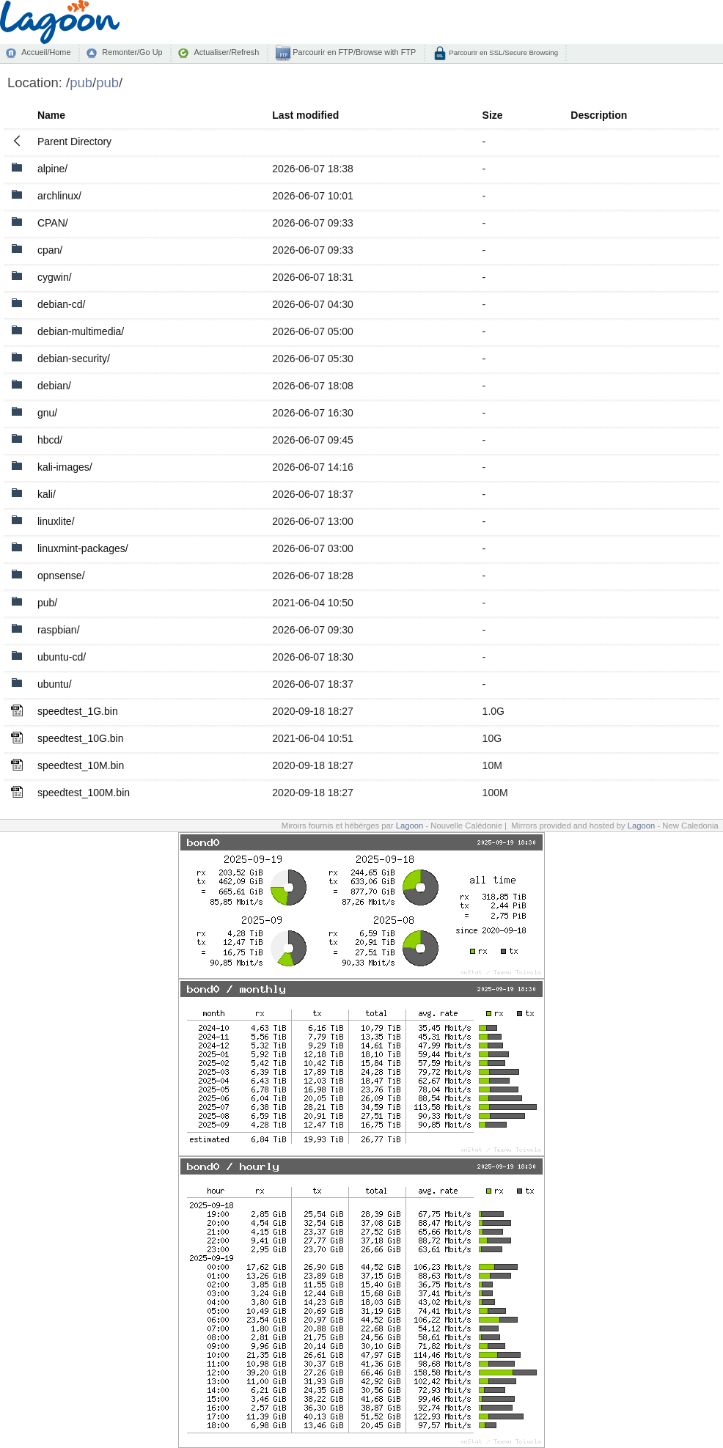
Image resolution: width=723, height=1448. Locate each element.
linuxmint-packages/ (82, 548)
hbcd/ (49, 440)
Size (492, 115)
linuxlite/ (56, 521)
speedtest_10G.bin (80, 738)
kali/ (46, 494)
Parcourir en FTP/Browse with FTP (353, 52)
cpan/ (49, 250)
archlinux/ (59, 196)
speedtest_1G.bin (77, 711)
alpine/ (52, 168)
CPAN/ (52, 223)
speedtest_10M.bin (80, 765)
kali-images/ (64, 467)
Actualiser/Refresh (226, 52)
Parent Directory (74, 141)
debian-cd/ (61, 304)
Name (51, 115)
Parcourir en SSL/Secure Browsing (502, 52)
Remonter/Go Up (132, 52)
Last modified (305, 115)
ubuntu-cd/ (61, 657)
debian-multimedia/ (80, 331)
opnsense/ (61, 575)
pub (81, 82)
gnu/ (47, 413)
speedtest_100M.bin (83, 792)
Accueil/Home (45, 52)
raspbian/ (58, 630)
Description (598, 115)
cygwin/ (54, 277)
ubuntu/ (54, 684)
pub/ (47, 603)
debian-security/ (73, 358)
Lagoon (410, 825)
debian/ (54, 386)
